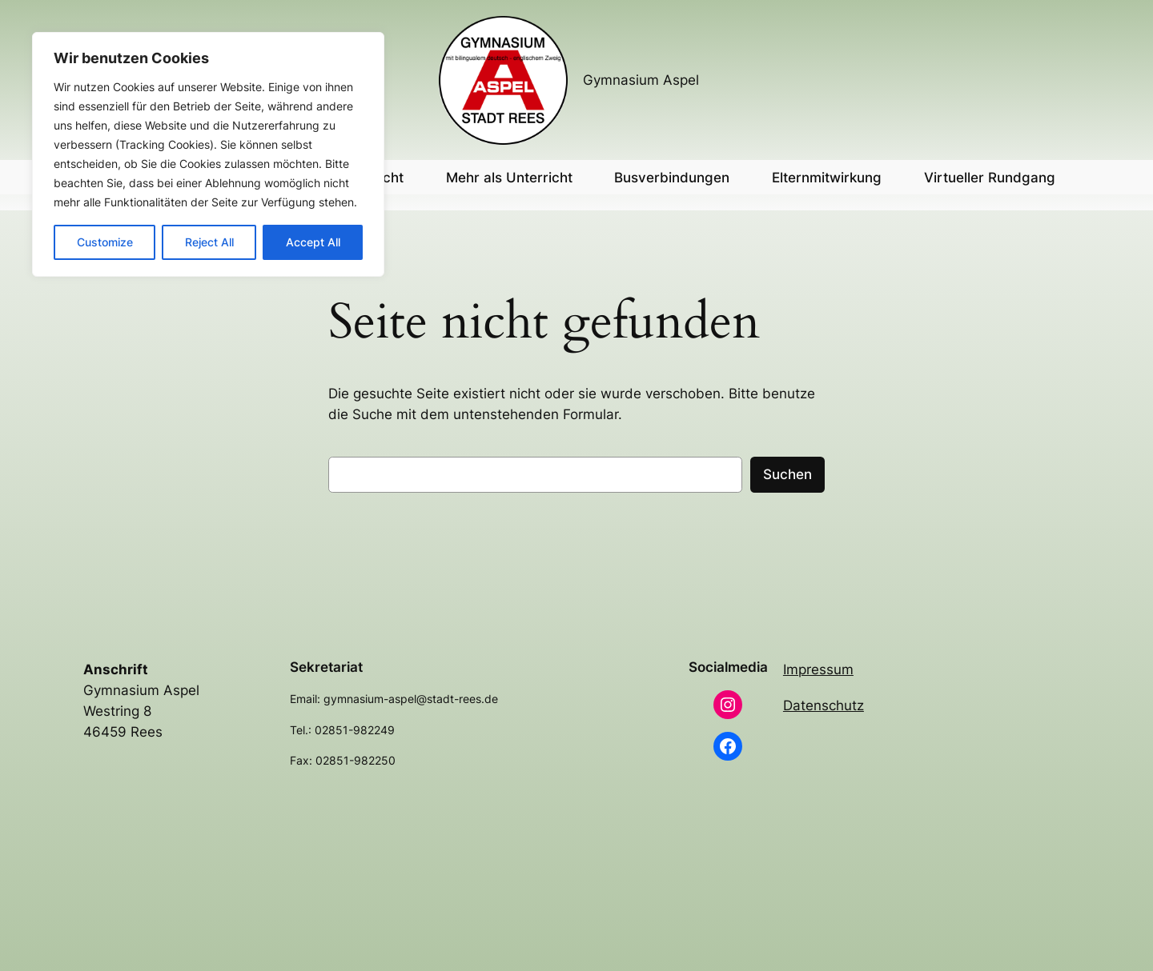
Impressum (818, 669)
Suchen (787, 474)
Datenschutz (823, 705)
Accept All (313, 242)
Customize (105, 242)
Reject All (209, 242)
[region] (208, 154)
